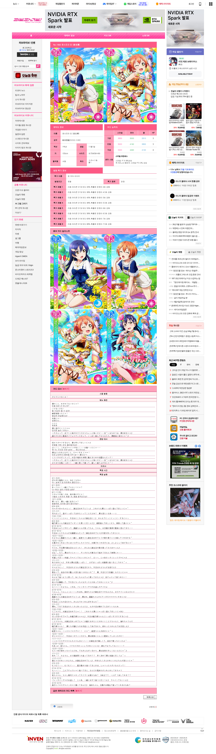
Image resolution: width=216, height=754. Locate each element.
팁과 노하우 (20, 95)
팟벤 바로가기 (21, 225)
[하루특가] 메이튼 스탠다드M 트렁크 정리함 (186, 346)
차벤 (17, 234)
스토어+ (198, 84)
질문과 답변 (20, 134)
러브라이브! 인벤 (27, 42)
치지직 (18, 229)
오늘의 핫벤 (20, 195)
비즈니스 (68, 731)
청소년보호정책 (110, 731)
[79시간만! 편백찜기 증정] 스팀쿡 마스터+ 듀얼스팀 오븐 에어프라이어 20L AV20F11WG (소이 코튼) (186, 336)
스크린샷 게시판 (22, 139)
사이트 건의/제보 (22, 143)
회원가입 (20, 60)
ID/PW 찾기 (32, 60)
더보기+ (198, 52)
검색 (38, 66)
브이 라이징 (20, 261)
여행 (17, 243)
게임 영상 (19, 252)
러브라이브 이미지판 (24, 104)
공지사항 (157, 731)
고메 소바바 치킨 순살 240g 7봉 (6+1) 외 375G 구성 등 (186, 331)
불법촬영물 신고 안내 (128, 731)
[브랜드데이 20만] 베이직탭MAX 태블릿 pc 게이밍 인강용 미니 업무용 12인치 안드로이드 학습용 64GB (186, 341)
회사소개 (57, 731)
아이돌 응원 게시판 (23, 125)
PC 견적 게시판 (21, 208)
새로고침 (196, 209)
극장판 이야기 (21, 130)
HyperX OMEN (21, 256)
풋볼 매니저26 (21, 283)
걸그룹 (18, 238)
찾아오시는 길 (145, 731)
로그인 (191, 4)
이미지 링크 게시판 (23, 148)
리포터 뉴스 (20, 90)
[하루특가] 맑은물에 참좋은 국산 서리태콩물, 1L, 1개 (186, 351)
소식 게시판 (20, 99)
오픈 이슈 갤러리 (22, 190)
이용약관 (79, 731)
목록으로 (150, 697)
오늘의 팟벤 (20, 199)
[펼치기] (65, 388)
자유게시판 (20, 121)
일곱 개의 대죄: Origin (24, 265)
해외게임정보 (20, 247)
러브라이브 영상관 (23, 108)
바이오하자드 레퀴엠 (24, 274)
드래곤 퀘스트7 (21, 279)
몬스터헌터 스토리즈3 (24, 270)
